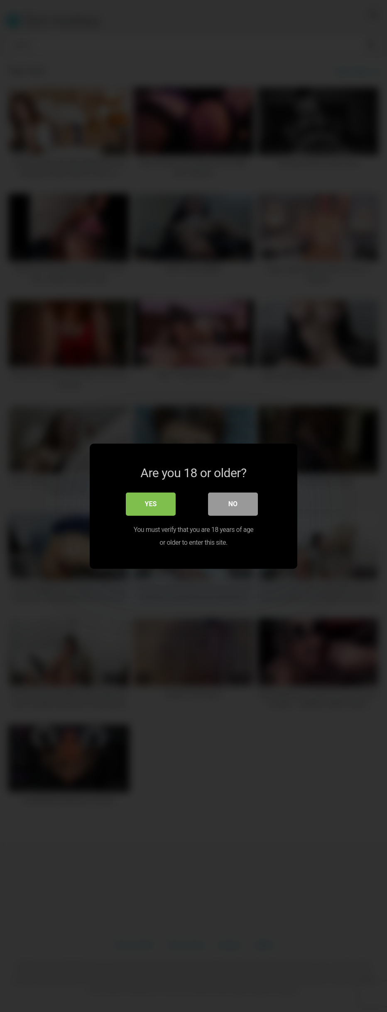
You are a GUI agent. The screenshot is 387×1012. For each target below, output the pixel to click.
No (233, 504)
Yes (151, 504)
